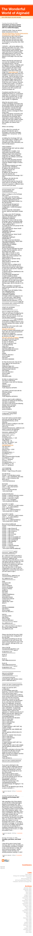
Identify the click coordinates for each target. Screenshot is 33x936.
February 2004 (27, 889)
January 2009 (28, 923)
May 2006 (29, 908)
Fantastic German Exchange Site (22, 881)
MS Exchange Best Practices (23, 880)
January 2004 (28, 888)
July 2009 (28, 926)
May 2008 (29, 919)
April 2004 (29, 892)
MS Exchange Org (26, 878)
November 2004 (26, 898)
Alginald (2, 866)
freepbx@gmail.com (7, 445)
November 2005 (26, 903)
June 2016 (29, 932)
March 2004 (28, 890)
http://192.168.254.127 (8, 329)
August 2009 (28, 928)
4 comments (19, 833)
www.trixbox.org (13, 72)
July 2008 (28, 921)
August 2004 (28, 895)
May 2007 (29, 913)
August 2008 (28, 922)
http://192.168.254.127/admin (10, 337)
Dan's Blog (28, 874)
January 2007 (28, 912)
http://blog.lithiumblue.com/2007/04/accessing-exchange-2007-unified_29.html (15, 34)
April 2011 (29, 931)
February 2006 (27, 905)
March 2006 (28, 906)
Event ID (29, 877)
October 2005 (28, 902)
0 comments (19, 855)
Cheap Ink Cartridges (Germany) (22, 876)
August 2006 (28, 909)
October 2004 (28, 896)
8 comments (19, 791)
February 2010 (27, 929)
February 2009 (27, 925)
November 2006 (26, 911)
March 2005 (28, 899)
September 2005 (26, 900)
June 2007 (29, 915)
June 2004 (29, 893)
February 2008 (27, 918)
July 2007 (28, 916)
